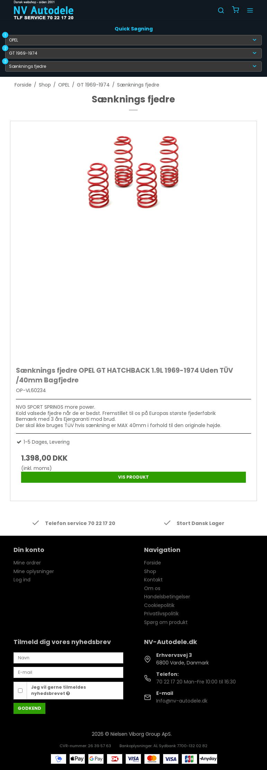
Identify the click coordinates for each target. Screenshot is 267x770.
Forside (152, 562)
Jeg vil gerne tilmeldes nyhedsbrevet (58, 690)
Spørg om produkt (166, 622)
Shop (150, 571)
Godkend (29, 708)
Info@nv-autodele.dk (181, 700)
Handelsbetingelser (167, 596)
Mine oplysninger (34, 571)
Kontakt (153, 579)
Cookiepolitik (159, 605)
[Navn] (68, 657)
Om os (152, 588)
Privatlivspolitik (161, 613)
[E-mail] (68, 672)
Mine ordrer (27, 562)
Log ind (22, 579)
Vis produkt (133, 477)
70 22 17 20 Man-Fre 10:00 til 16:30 (196, 681)
